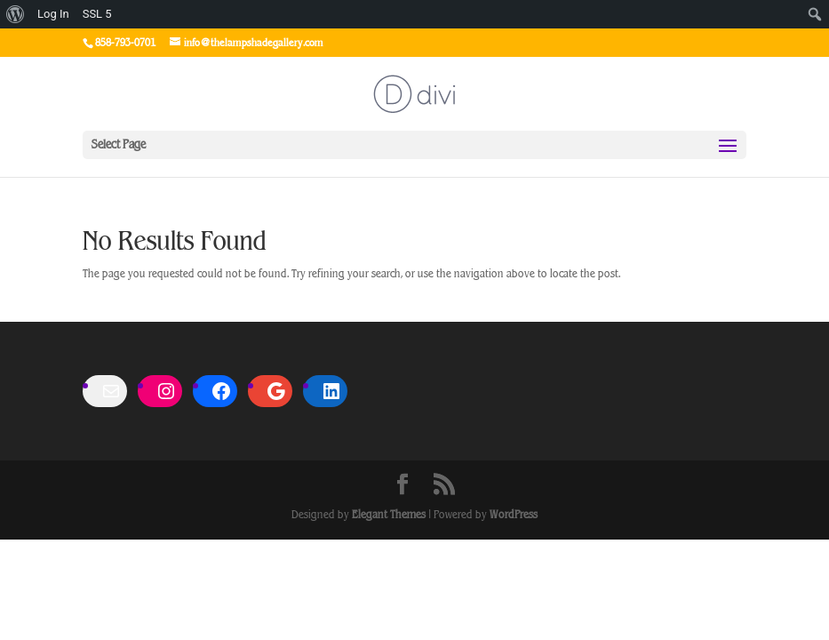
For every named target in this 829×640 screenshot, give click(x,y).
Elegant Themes (389, 515)
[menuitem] (15, 14)
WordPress (514, 515)
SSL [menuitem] (97, 14)
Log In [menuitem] (53, 13)
